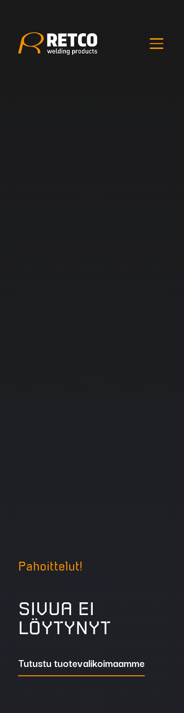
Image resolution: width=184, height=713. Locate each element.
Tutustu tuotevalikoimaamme (81, 664)
